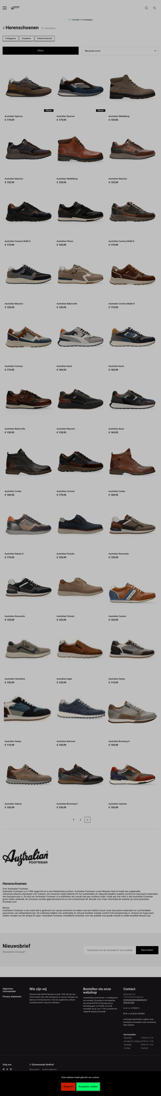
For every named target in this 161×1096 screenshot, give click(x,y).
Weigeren (68, 1086)
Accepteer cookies (88, 1086)
